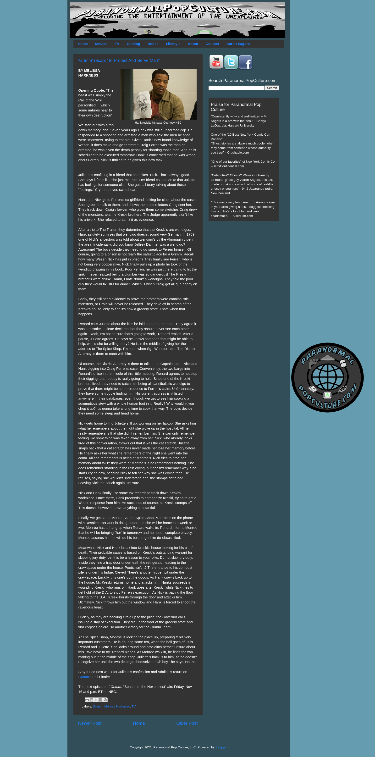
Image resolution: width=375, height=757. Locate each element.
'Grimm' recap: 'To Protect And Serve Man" (119, 60)
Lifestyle (173, 44)
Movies (101, 44)
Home (83, 44)
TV (117, 44)
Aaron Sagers (238, 44)
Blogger (220, 747)
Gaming (133, 44)
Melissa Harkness (117, 706)
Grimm (83, 677)
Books (153, 44)
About (193, 44)
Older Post (187, 723)
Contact (212, 44)
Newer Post (90, 723)
